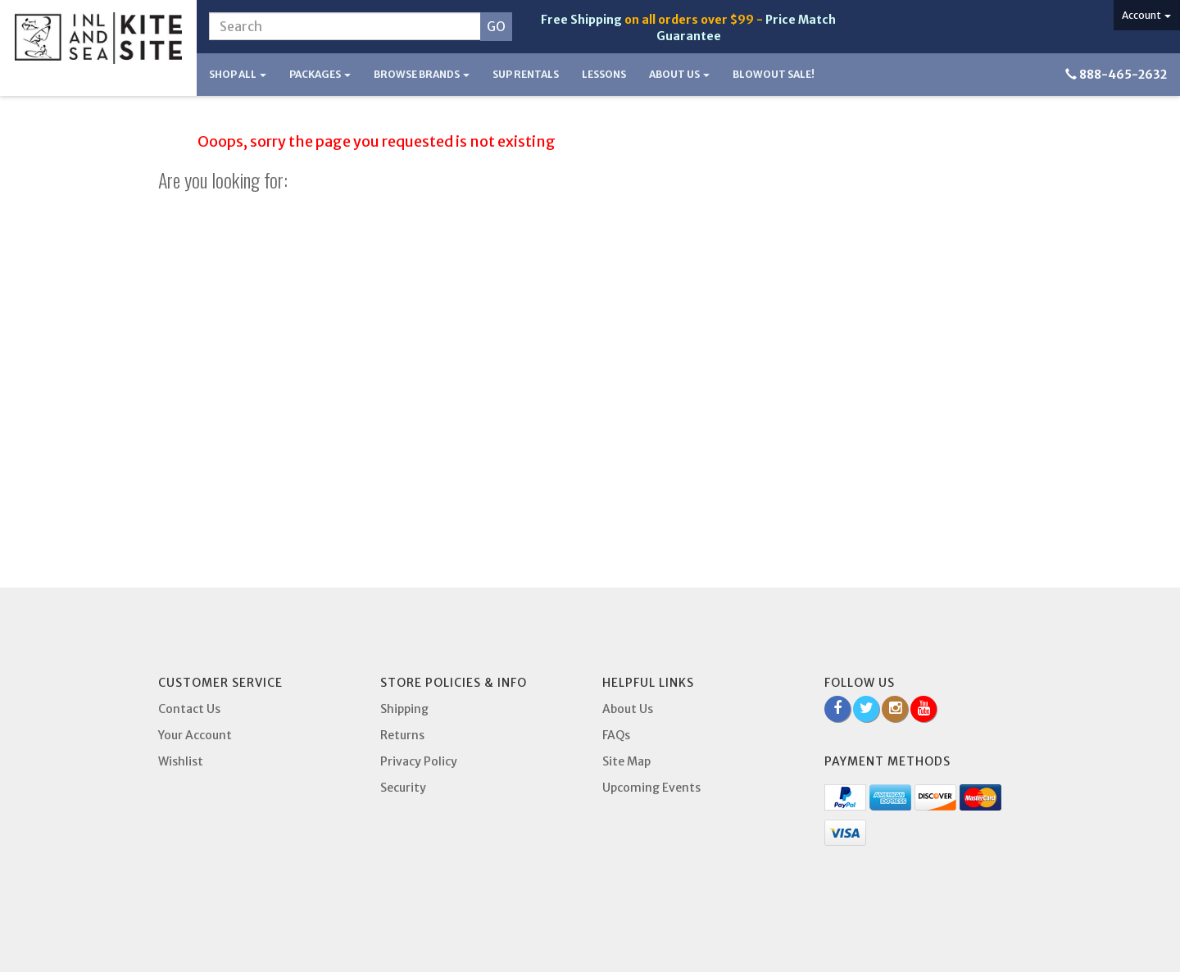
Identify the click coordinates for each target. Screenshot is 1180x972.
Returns (402, 735)
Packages (320, 74)
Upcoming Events (651, 787)
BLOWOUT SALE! (774, 74)
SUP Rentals (525, 74)
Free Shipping (581, 19)
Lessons (604, 74)
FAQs (616, 735)
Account (1146, 15)
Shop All (237, 74)
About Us (679, 74)
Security (403, 787)
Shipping (404, 709)
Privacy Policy (418, 761)
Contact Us (189, 709)
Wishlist (180, 761)
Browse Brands (422, 74)
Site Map (626, 761)
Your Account (195, 735)
